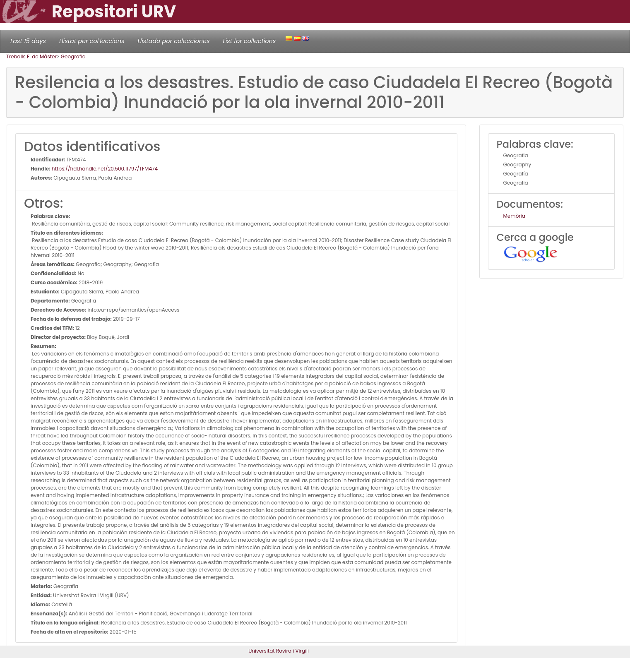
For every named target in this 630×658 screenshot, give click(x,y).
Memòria (514, 215)
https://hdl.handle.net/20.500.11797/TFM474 (104, 168)
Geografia (73, 56)
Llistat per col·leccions (92, 41)
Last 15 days (28, 41)
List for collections (249, 41)
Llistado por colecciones (174, 41)
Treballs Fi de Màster (31, 56)
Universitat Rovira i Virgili (278, 650)
